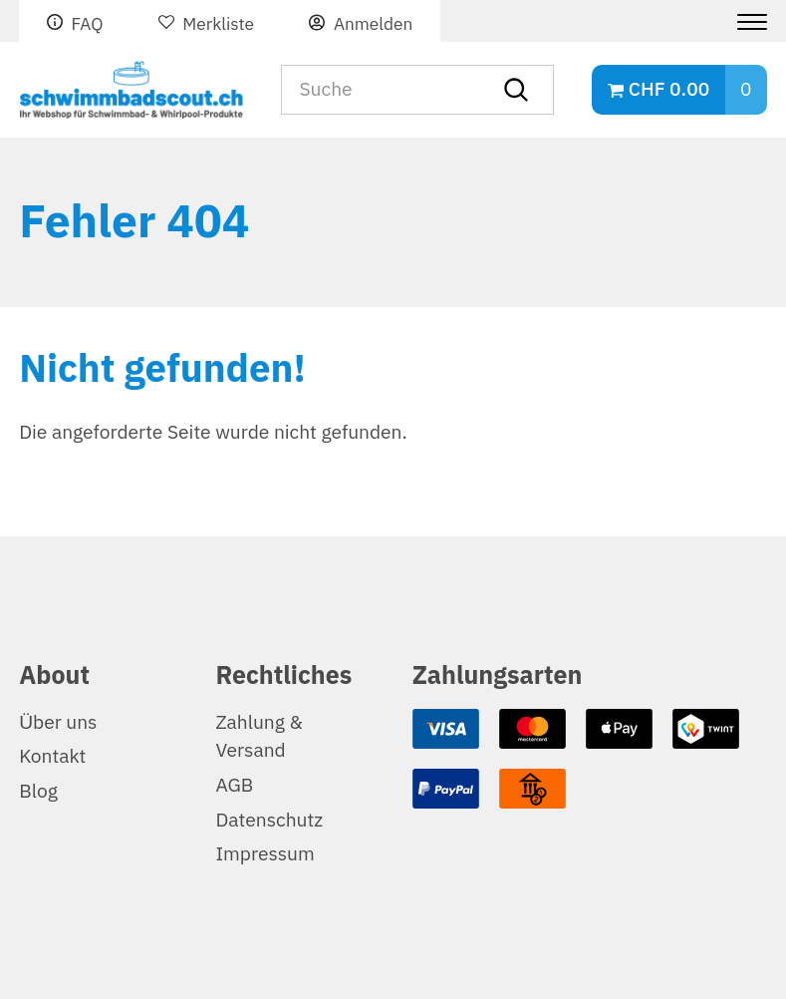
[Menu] (744, 22)
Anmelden (373, 24)
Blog (38, 791)
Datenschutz (269, 820)
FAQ (87, 24)
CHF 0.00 (669, 89)
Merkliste (218, 24)
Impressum (264, 853)
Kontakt (52, 756)
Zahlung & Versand (258, 737)
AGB (234, 785)
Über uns (58, 722)
